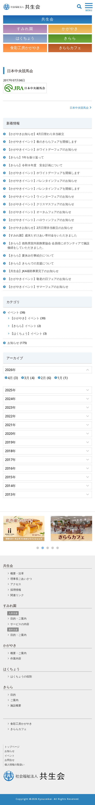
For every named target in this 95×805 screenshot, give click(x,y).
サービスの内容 (19, 624)
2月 (43, 378)
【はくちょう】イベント (26, 333)
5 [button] (57, 548)
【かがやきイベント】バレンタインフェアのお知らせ (42, 181)
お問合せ (9, 760)
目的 (13, 695)
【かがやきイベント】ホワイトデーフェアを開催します (43, 173)
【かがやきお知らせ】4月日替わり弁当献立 (35, 134)
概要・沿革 (17, 573)
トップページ (12, 746)
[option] (24, 528)
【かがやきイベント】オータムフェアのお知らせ (39, 212)
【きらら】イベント (23, 326)
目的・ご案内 (18, 618)
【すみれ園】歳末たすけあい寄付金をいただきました (42, 235)
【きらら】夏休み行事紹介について (30, 255)
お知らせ (13, 343)
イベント (13, 312)
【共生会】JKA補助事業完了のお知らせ (33, 271)
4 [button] (52, 548)
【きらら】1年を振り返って (25, 157)
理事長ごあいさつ (21, 579)
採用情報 (15, 590)
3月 (26, 378)
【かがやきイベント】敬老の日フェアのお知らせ (39, 279)
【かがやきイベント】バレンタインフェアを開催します (43, 188)
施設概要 (15, 705)
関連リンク (17, 595)
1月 (60, 378)
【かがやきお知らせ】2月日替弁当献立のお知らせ (40, 228)
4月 (10, 378)
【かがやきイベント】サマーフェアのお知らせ (37, 287)
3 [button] (47, 548)
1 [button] (37, 548)
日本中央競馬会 (81, 108)
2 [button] (42, 548)
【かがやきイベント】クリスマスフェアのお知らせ (40, 204)
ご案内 (14, 700)
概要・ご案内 (18, 653)
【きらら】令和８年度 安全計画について (35, 165)
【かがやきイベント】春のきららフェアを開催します (42, 141)
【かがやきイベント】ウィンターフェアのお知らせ (40, 196)
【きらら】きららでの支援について (30, 263)
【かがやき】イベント (24, 318)
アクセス (15, 584)
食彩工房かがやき (21, 723)
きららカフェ (18, 729)
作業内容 (15, 658)
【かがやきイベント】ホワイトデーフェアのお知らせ (42, 149)
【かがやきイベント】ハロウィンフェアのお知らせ (40, 220)
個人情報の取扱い (14, 764)
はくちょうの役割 (21, 676)
